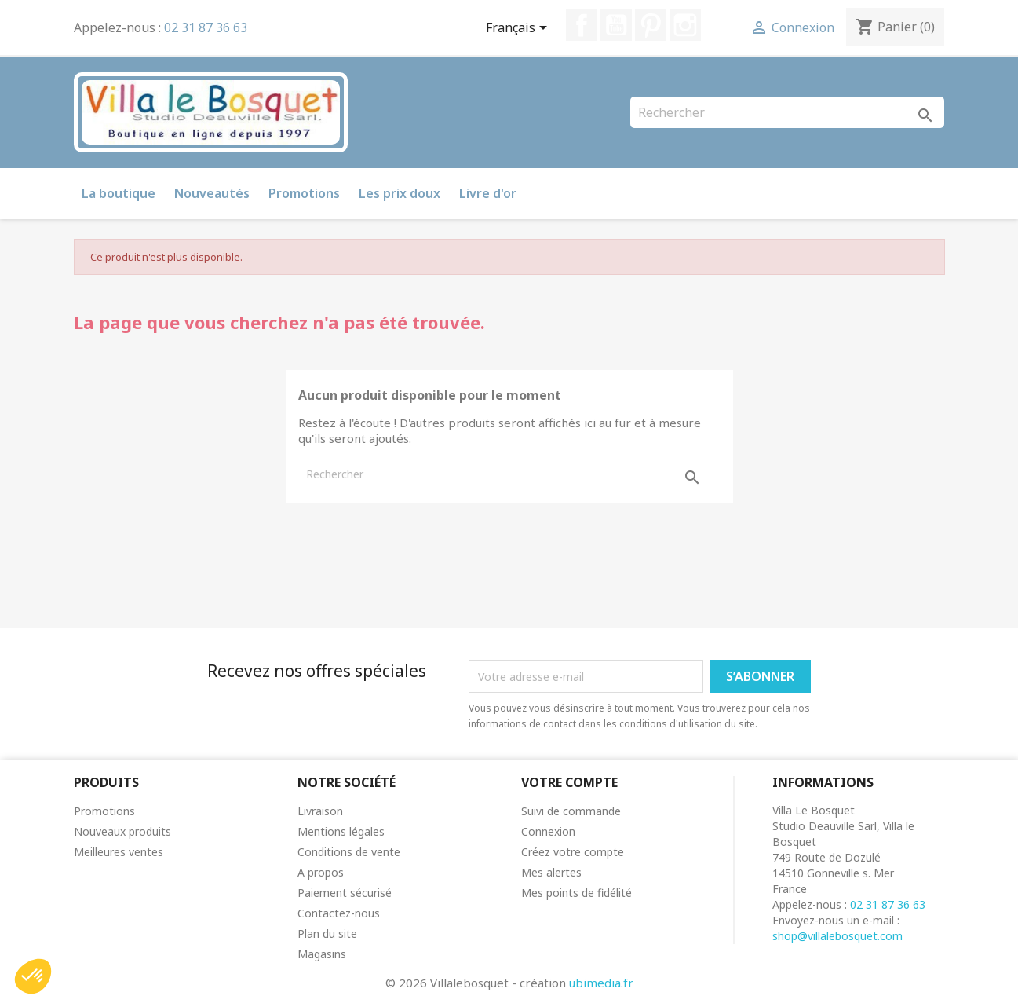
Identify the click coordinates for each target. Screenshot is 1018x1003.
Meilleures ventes (118, 851)
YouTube (616, 25)
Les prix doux (399, 193)
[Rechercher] (787, 112)
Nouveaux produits (122, 831)
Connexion (548, 831)
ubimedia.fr (601, 982)
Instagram (685, 25)
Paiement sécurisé (344, 892)
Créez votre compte (572, 851)
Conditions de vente (348, 851)
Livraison (320, 810)
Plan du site (327, 933)
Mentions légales (341, 831)
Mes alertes (551, 872)
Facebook (581, 25)
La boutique (118, 193)
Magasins (321, 953)
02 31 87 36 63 (205, 27)
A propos (320, 872)
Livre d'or (487, 193)
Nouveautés (212, 193)
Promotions (304, 193)
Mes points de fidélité (576, 892)
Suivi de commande (571, 810)
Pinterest (650, 25)
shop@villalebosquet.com (837, 935)
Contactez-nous (338, 913)
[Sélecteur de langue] (519, 29)
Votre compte (569, 782)
